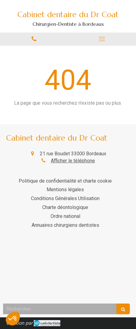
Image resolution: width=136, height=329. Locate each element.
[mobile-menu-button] (102, 39)
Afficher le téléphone (73, 161)
